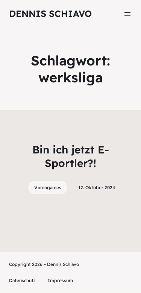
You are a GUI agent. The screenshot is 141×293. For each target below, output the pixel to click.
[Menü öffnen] (127, 13)
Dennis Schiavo (50, 13)
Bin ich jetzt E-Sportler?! (70, 156)
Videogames (47, 187)
